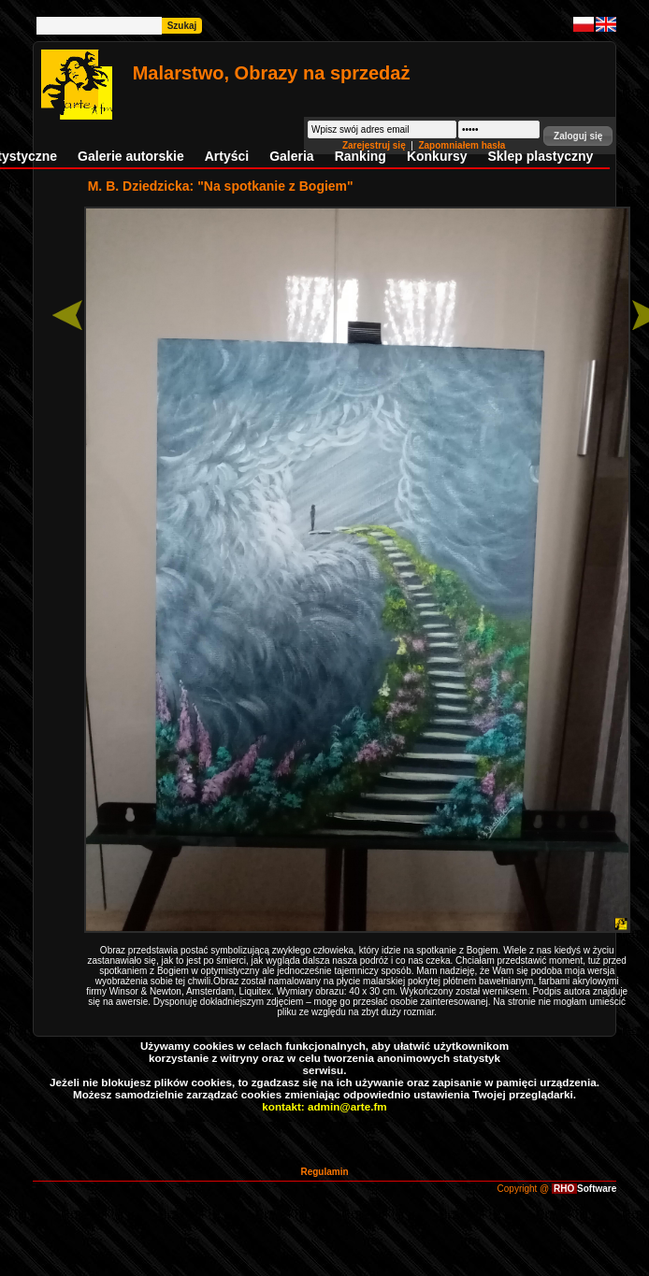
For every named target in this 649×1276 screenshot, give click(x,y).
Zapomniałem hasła (461, 145)
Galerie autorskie (131, 156)
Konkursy (437, 156)
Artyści (227, 156)
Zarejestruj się (375, 145)
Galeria (291, 156)
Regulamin (324, 1172)
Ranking (360, 156)
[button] (578, 136)
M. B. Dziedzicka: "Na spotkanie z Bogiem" (220, 186)
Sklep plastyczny (540, 156)
